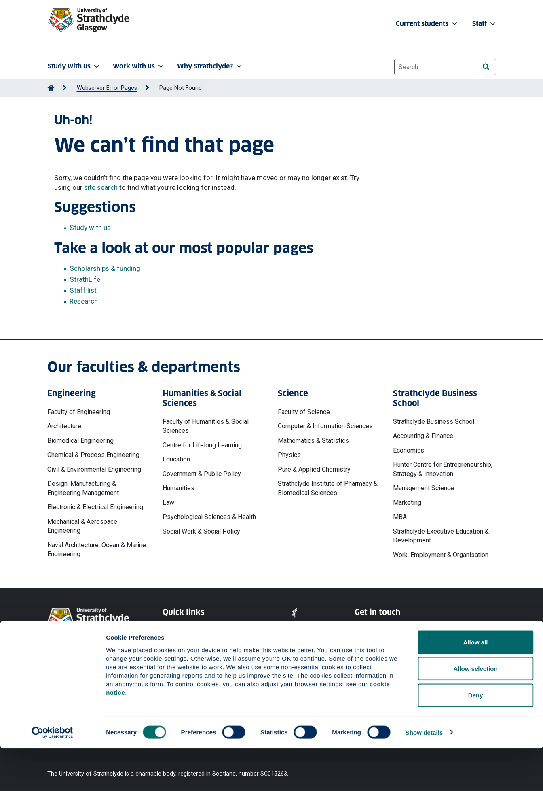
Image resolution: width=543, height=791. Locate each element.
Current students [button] (427, 23)
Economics (408, 450)
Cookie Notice (181, 643)
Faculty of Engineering (78, 412)
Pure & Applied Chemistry (314, 469)
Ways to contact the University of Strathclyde (399, 632)
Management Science (423, 488)
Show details (424, 775)
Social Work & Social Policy (201, 531)
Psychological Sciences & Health (209, 517)
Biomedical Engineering (80, 440)
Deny (475, 737)
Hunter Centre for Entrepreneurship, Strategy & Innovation (442, 469)
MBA (400, 517)
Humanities (178, 488)
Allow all (475, 684)
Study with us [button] (74, 66)
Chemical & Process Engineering (93, 455)
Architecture (64, 426)
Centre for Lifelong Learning (202, 445)
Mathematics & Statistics (313, 440)
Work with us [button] (139, 66)
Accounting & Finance (423, 436)
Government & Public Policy (202, 474)
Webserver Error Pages (107, 88)
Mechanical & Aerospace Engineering (82, 526)
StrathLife (85, 279)
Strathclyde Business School (433, 421)
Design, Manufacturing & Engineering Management (83, 488)
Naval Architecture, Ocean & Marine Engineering (96, 549)
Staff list (83, 290)
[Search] (486, 67)
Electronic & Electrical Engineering (95, 507)
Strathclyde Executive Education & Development (441, 535)
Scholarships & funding (105, 268)
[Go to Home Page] (51, 88)
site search (101, 187)
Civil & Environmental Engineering (94, 469)
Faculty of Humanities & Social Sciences (206, 426)
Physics (289, 455)
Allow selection (475, 711)
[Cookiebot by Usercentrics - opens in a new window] (52, 775)
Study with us (90, 227)
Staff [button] (484, 23)
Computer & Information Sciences (325, 426)
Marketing (407, 502)
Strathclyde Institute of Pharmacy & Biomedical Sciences (328, 488)
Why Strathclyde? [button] (210, 66)
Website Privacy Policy (192, 628)
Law (168, 502)
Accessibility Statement (193, 658)
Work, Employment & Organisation (440, 555)
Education (176, 459)
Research (84, 301)
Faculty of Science (304, 412)
